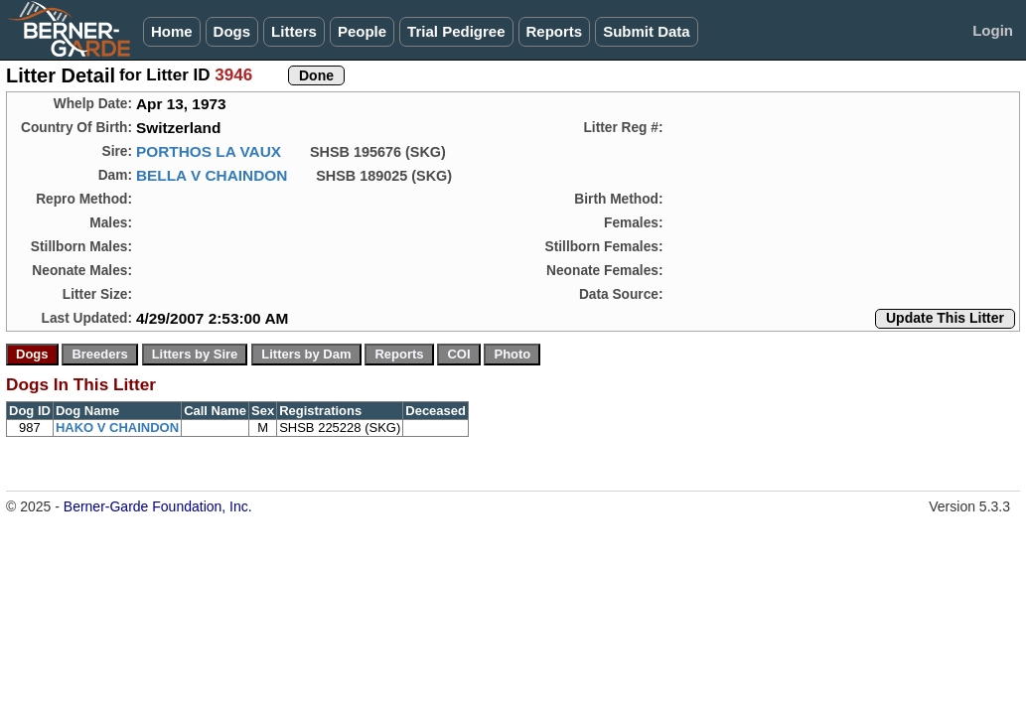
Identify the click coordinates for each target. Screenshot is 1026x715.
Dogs (232, 31)
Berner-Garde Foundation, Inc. (158, 506)
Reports (554, 31)
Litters (294, 31)
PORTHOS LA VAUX (208, 151)
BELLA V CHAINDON (211, 175)
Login (992, 30)
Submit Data (646, 31)
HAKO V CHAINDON (117, 427)
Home (172, 31)
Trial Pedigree (456, 31)
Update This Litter (945, 318)
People (362, 31)
